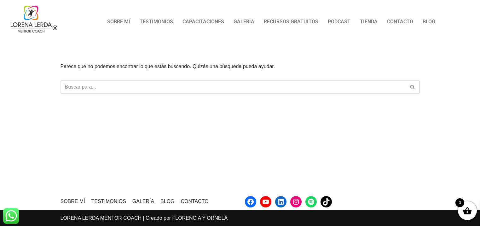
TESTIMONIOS (156, 22)
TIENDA (369, 22)
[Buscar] (233, 87)
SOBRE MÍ (118, 22)
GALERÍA (244, 22)
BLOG (429, 22)
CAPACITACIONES (203, 22)
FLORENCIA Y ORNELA (200, 219)
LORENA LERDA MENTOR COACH (101, 219)
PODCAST (339, 22)
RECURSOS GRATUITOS (291, 22)
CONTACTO (400, 22)
